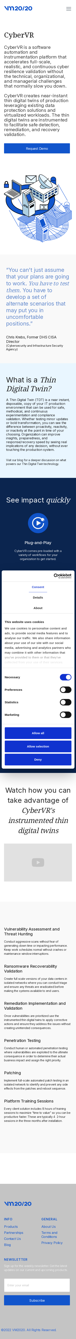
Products (11, 1227)
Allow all (38, 733)
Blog (7, 1245)
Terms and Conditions (49, 1235)
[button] (68, 9)
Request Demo (37, 149)
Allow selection (38, 746)
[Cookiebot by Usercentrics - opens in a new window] (54, 576)
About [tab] (38, 608)
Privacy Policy (52, 1243)
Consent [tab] (38, 587)
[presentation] (35, 1300)
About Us (48, 1227)
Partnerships (13, 1233)
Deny (38, 759)
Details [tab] (38, 597)
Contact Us (12, 1239)
